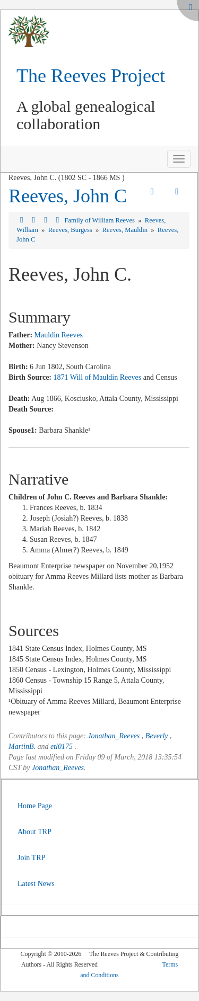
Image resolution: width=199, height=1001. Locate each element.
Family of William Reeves (100, 220)
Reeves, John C (67, 196)
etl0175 (61, 746)
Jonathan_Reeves (114, 736)
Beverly (156, 736)
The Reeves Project (90, 75)
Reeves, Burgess (71, 230)
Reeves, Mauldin (126, 230)
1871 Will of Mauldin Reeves (98, 377)
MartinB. (22, 746)
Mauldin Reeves (58, 335)
